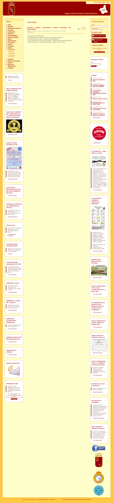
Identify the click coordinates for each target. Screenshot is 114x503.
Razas (10, 39)
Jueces (10, 44)
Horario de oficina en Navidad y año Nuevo (99, 114)
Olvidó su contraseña (97, 45)
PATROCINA (96, 142)
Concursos (11, 42)
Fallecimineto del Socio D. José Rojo (99, 109)
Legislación (11, 32)
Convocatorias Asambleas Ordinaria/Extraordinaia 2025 (99, 92)
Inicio (9, 25)
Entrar (10, 80)
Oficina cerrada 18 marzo (100, 98)
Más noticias (96, 117)
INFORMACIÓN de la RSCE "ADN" (99, 103)
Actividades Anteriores (11, 55)
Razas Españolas (13, 37)
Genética (10, 59)
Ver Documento (12, 103)
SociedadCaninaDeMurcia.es (30, 499)
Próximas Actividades (11, 52)
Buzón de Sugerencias (12, 65)
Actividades (11, 50)
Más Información (12, 179)
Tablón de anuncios (14, 61)
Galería (10, 48)
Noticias (10, 26)
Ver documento (12, 274)
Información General (14, 28)
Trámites (10, 30)
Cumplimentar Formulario (11, 235)
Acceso (10, 254)
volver (84, 27)
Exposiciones (12, 41)
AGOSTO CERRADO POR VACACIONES (98, 85)
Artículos (11, 33)
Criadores (11, 46)
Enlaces (10, 63)
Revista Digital (12, 35)
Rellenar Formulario (98, 418)
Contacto (11, 68)
